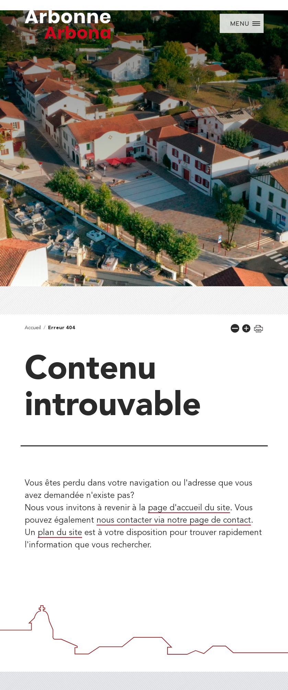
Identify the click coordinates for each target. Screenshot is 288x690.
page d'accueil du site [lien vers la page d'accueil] (189, 508)
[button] (235, 328)
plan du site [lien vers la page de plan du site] (60, 533)
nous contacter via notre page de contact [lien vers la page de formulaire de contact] (173, 520)
